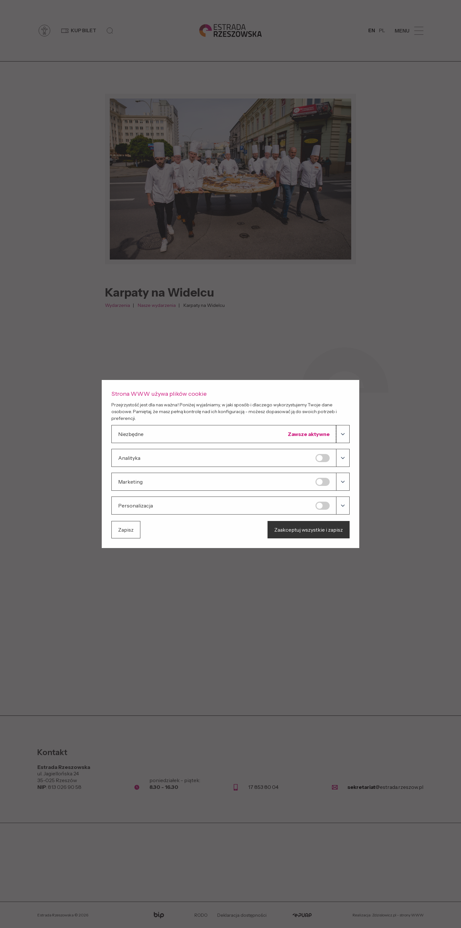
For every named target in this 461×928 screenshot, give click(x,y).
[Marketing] (322, 482)
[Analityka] (322, 458)
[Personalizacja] (322, 506)
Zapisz (126, 529)
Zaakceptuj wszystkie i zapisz (308, 529)
